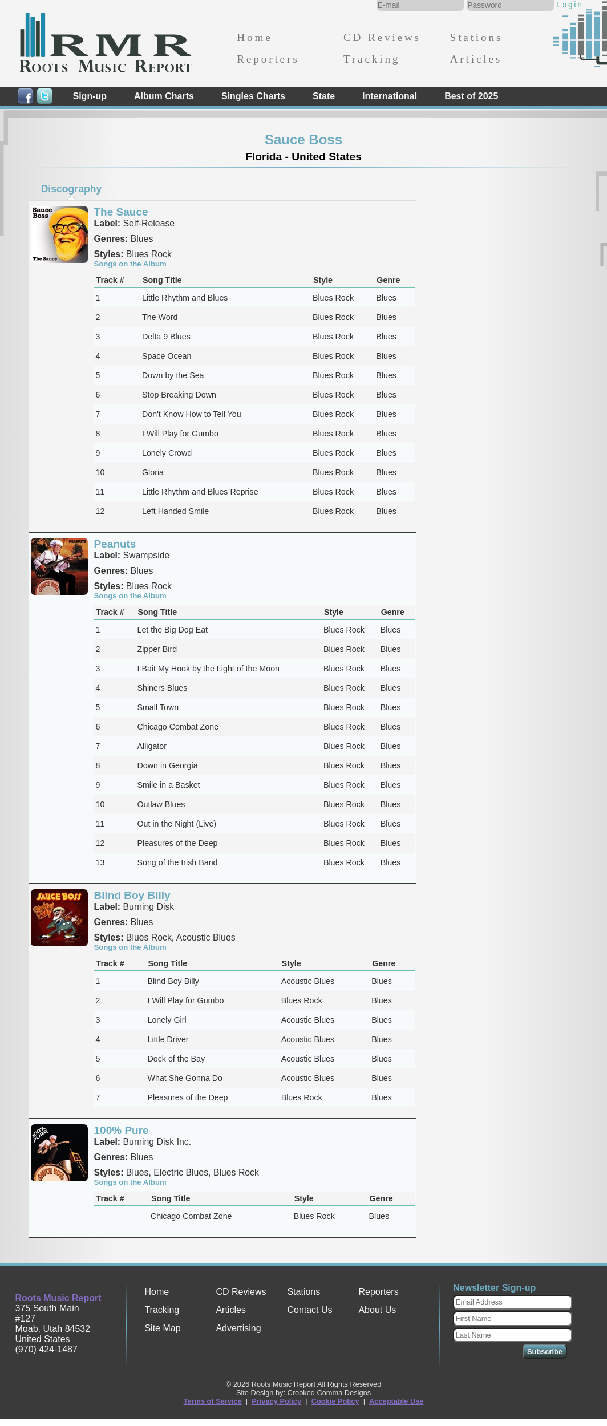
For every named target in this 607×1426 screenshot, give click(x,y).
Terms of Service (213, 1401)
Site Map (162, 1328)
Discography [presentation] (71, 189)
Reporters (268, 59)
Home (254, 37)
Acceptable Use (396, 1401)
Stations (476, 37)
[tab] (71, 188)
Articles (476, 59)
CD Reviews (382, 37)
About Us (377, 1310)
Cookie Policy (335, 1401)
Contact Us (309, 1310)
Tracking (371, 59)
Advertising (238, 1328)
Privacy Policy (276, 1401)
